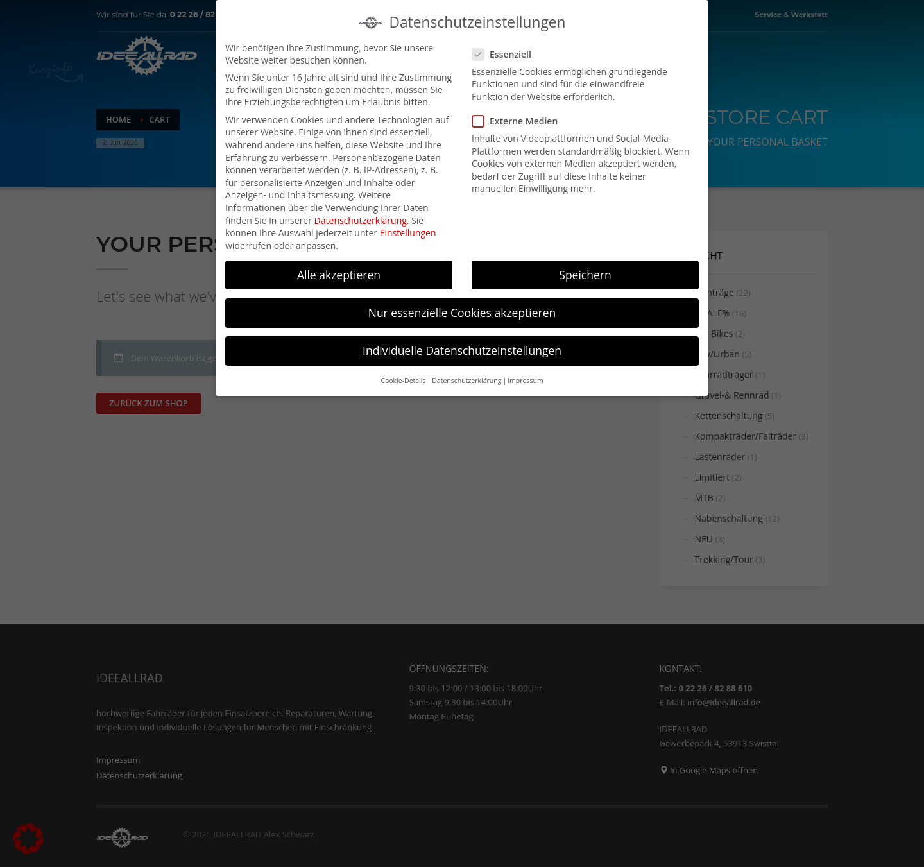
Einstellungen (408, 229)
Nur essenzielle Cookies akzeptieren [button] (462, 309)
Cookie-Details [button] (403, 377)
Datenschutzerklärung (360, 217)
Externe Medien (519, 118)
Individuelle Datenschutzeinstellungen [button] (462, 347)
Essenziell (506, 51)
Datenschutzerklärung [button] (466, 377)
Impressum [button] (525, 377)
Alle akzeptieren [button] (339, 271)
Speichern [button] (585, 271)
